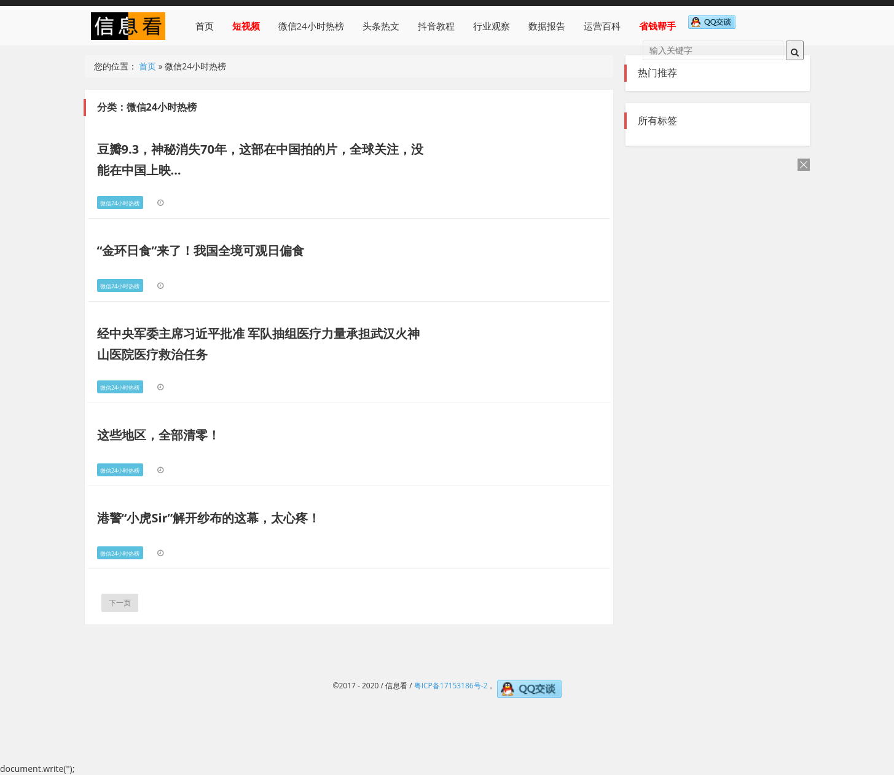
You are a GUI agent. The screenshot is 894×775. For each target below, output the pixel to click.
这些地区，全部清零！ (158, 435)
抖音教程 (436, 26)
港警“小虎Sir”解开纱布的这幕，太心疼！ (209, 517)
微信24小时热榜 (311, 26)
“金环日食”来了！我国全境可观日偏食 (201, 250)
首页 (204, 26)
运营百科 (602, 26)
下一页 (120, 602)
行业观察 (491, 26)
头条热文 (381, 26)
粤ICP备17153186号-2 (451, 685)
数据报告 (546, 26)
